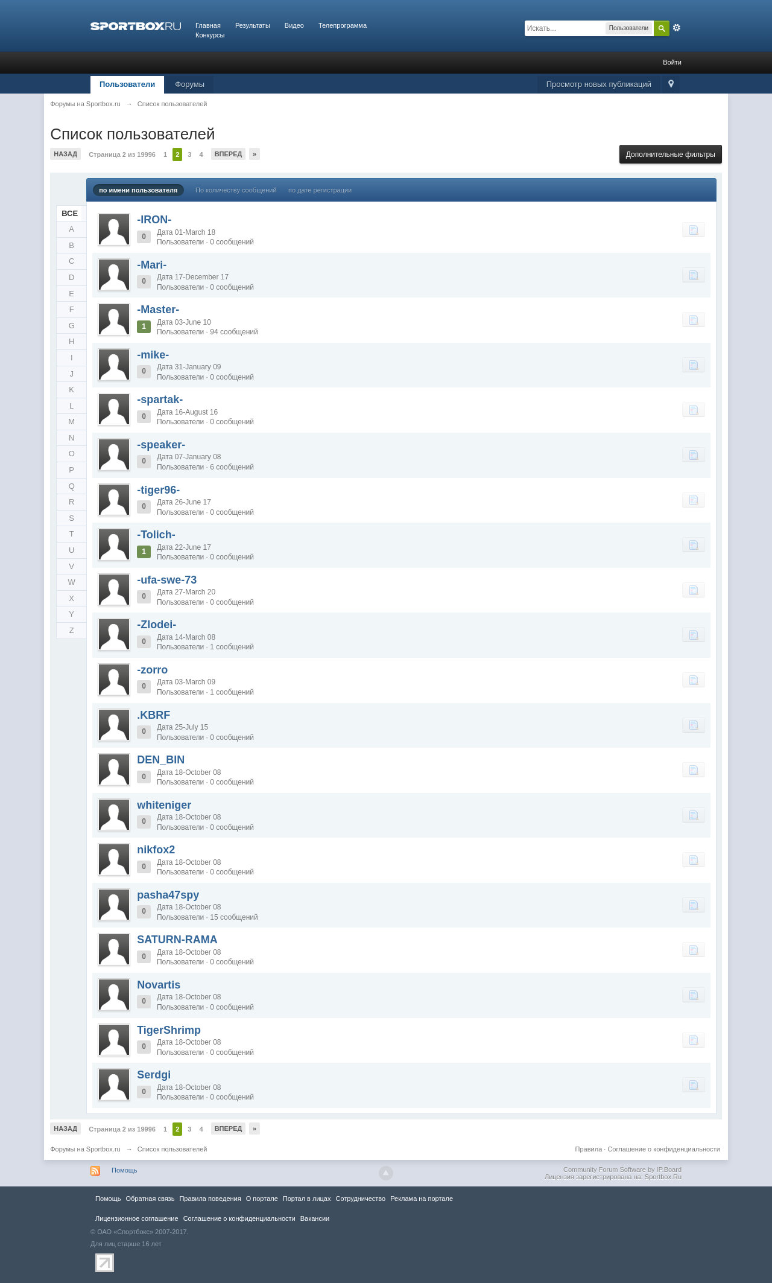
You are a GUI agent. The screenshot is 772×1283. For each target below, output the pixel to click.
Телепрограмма (342, 25)
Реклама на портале (421, 1198)
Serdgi (154, 1075)
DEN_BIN (161, 760)
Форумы (189, 84)
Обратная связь (149, 1198)
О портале (262, 1198)
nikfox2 (156, 850)
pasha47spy (168, 895)
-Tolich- (156, 535)
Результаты (252, 25)
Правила (589, 1149)
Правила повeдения (210, 1198)
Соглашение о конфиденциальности (663, 1149)
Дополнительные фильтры (670, 154)
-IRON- (154, 220)
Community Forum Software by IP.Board (622, 1169)
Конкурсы (209, 35)
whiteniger (164, 805)
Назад (65, 154)
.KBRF (153, 715)
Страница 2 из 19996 (122, 154)
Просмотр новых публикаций (598, 84)
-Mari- (151, 265)
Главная (208, 25)
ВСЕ (70, 213)
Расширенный (677, 28)
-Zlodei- (156, 625)
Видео (294, 25)
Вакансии (314, 1218)
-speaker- (161, 445)
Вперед (228, 154)
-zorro (152, 670)
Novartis (158, 985)
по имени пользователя (138, 190)
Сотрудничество (360, 1198)
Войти (672, 62)
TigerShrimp (169, 1030)
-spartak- (160, 399)
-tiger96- (158, 490)
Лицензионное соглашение (137, 1218)
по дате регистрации (320, 190)
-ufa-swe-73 (167, 580)
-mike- (153, 355)
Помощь (125, 1170)
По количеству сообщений (236, 190)
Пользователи (127, 84)
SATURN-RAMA (177, 940)
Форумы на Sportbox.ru (85, 1149)
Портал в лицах (307, 1198)
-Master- (158, 310)
